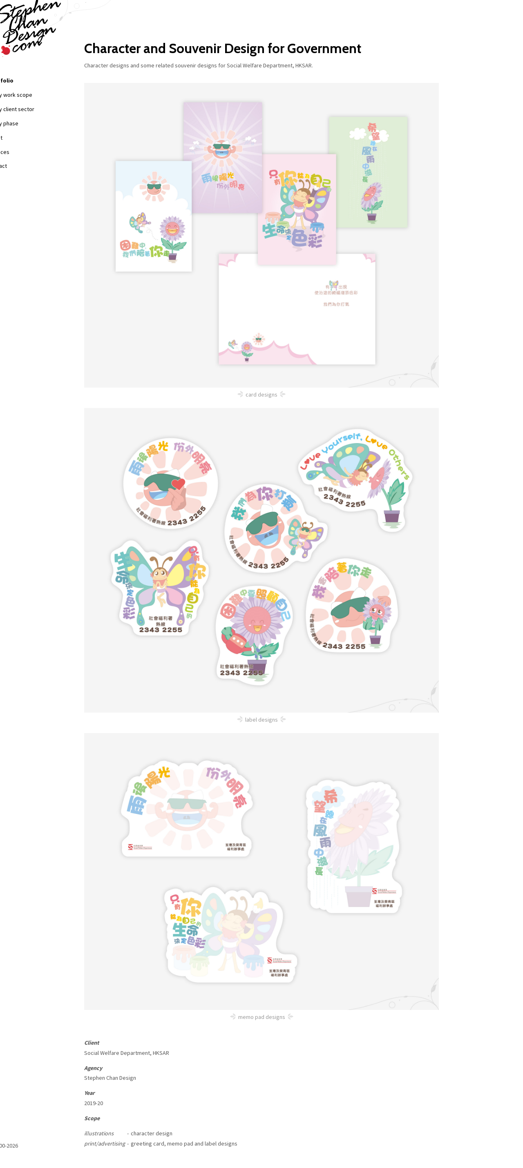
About (19, 137)
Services (23, 152)
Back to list (132, 1121)
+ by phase (29, 123)
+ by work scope (36, 94)
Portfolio (25, 80)
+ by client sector (37, 109)
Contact (21, 165)
